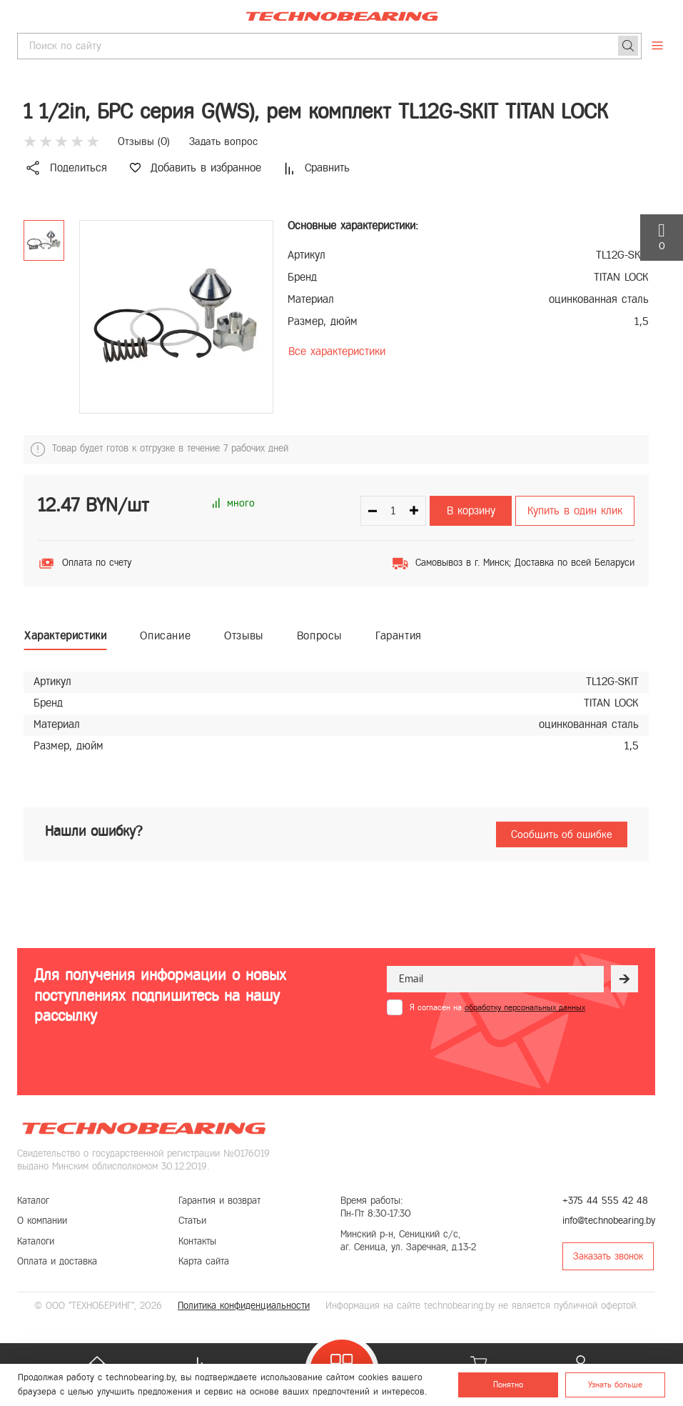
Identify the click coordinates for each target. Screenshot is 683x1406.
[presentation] (495, 1050)
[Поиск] (628, 46)
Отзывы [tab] (243, 635)
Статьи (192, 1220)
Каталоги (35, 1241)
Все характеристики (336, 351)
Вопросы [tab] (319, 635)
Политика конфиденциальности (244, 1305)
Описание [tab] (165, 635)
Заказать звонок (608, 1256)
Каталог (33, 1200)
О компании (42, 1220)
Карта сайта (203, 1261)
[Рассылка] (624, 978)
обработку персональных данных (525, 1007)
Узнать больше (615, 1384)
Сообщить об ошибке (561, 834)
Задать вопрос (223, 141)
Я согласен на (497, 1007)
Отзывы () (144, 141)
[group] (176, 317)
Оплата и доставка (57, 1261)
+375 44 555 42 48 (605, 1200)
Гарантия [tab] (398, 635)
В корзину (471, 510)
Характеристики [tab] (65, 635)
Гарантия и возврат (219, 1200)
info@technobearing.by (608, 1220)
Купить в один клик (574, 510)
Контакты (197, 1241)
